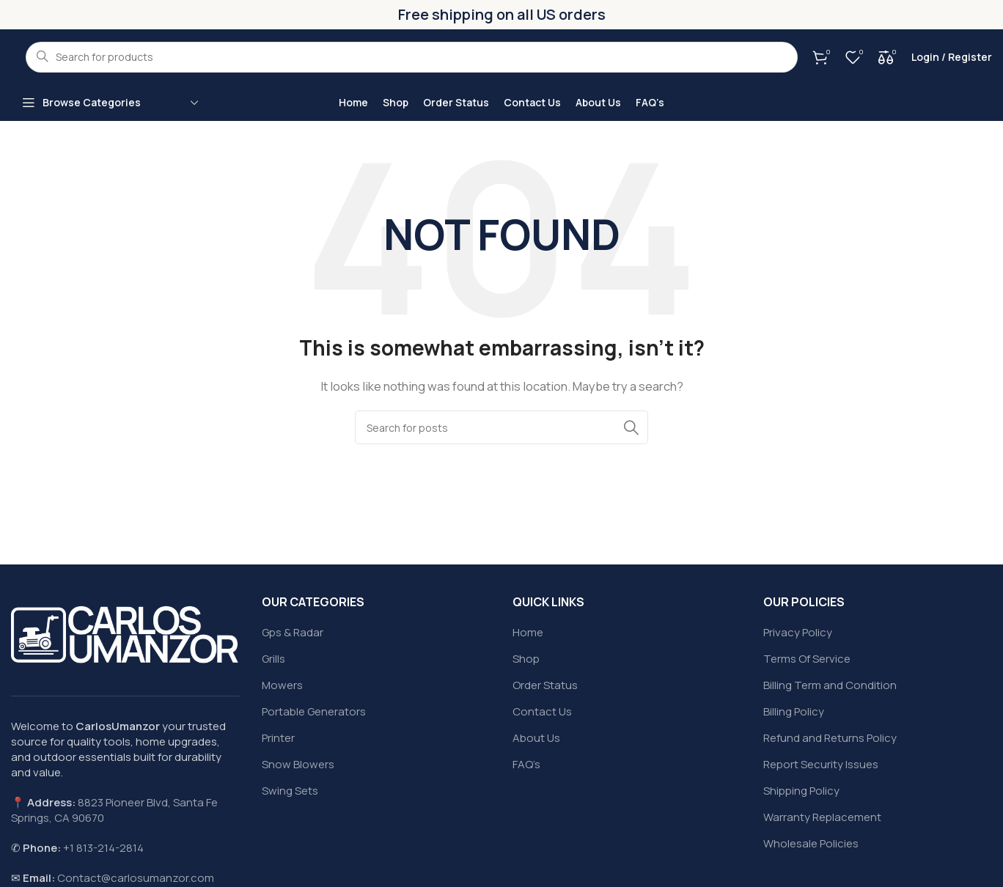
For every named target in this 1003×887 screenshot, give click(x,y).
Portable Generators (314, 711)
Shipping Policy (801, 790)
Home (527, 632)
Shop (526, 658)
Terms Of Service (806, 658)
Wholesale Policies (811, 843)
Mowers (282, 685)
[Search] (501, 427)
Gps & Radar (292, 632)
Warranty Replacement (822, 817)
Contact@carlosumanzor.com (135, 878)
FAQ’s (526, 764)
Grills (273, 658)
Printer (278, 738)
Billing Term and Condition (830, 685)
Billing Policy (793, 711)
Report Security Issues (820, 764)
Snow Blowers (298, 764)
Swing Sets (290, 790)
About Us (536, 738)
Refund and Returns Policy (830, 738)
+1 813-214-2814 (103, 847)
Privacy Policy (797, 632)
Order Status (545, 685)
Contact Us (542, 711)
